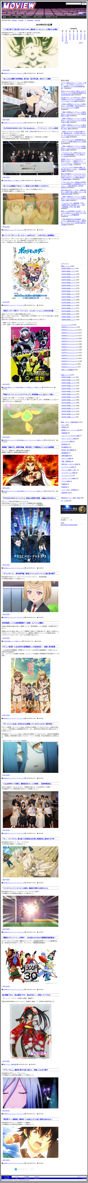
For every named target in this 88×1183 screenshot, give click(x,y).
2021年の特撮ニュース (68, 391)
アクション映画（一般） (69, 470)
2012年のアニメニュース (69, 367)
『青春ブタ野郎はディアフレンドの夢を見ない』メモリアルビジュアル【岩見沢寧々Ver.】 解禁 (73, 126)
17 (70, 37)
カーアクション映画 (67, 467)
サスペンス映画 (66, 458)
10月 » (81, 42)
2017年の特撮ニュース (68, 403)
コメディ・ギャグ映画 (68, 478)
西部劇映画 (64, 453)
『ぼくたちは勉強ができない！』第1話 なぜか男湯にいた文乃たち (25, 186)
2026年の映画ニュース (68, 268)
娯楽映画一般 (65, 492)
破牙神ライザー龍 (51, 17)
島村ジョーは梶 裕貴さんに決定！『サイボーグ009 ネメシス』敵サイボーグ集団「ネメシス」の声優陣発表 (73, 213)
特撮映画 (64, 433)
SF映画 (63, 427)
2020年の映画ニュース (68, 285)
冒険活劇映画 (65, 455)
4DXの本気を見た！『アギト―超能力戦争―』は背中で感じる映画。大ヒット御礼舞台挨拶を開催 (73, 192)
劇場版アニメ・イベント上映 (70, 430)
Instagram (30, 20)
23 (66, 39)
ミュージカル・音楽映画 (69, 490)
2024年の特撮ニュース (68, 383)
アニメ (11, 17)
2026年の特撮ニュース (68, 377)
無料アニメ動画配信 (67, 369)
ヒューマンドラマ (67, 475)
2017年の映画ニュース (68, 294)
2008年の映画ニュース (68, 319)
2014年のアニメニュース (69, 361)
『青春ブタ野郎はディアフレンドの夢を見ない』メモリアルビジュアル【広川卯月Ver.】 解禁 (73, 120)
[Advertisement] (16, 62)
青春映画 (64, 487)
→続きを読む (6, 119)
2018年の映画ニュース (68, 291)
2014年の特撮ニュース (68, 411)
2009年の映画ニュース (68, 317)
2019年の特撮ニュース (68, 397)
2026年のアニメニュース (69, 327)
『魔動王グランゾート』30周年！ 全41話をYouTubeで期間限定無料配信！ (29, 937)
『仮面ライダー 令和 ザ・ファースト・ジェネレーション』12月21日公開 (27, 311)
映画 (4, 17)
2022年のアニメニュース (69, 338)
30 (66, 40)
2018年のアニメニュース (69, 350)
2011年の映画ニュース (68, 311)
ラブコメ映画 (65, 481)
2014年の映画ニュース (68, 302)
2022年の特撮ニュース (68, 388)
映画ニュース (65, 266)
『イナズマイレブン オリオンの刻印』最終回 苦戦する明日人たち (25, 888)
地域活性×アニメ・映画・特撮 (70, 498)
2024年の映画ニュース (68, 274)
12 (77, 35)
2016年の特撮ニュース (68, 405)
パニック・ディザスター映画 (70, 436)
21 (84, 37)
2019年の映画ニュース (68, 288)
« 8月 (66, 42)
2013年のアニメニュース (69, 364)
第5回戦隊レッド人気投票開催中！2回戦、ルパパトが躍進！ (23, 623)
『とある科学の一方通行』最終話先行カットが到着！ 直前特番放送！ (27, 784)
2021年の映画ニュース (68, 282)
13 (81, 35)
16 (66, 37)
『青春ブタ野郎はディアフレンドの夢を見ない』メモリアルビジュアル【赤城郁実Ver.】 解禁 (73, 148)
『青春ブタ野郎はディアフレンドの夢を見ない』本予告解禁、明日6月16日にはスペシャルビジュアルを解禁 (73, 105)
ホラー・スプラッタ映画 (69, 438)
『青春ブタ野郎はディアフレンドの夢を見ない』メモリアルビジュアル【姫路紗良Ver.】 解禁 (73, 198)
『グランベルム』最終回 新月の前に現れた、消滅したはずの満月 (25, 1070)
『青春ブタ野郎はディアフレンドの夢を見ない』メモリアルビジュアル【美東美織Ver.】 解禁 (73, 113)
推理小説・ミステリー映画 (69, 464)
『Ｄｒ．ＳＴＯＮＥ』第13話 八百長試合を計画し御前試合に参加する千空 (28, 839)
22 (62, 39)
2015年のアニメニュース (69, 358)
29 (62, 40)
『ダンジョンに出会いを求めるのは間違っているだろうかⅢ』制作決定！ (28, 724)
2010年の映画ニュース (68, 314)
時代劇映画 (64, 447)
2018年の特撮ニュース (68, 400)
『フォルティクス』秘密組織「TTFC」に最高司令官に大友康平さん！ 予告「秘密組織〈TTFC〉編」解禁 (73, 205)
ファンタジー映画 (67, 441)
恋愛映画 (64, 484)
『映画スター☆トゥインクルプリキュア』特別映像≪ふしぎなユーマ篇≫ (28, 394)
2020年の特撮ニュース (68, 394)
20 (81, 37)
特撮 (17, 17)
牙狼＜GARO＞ (38, 17)
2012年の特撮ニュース (68, 417)
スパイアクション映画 (68, 473)
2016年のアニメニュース (69, 355)
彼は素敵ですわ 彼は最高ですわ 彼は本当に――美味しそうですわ (26, 995)
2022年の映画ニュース (68, 280)
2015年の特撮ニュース (68, 408)
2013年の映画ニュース (68, 305)
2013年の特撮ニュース (68, 414)
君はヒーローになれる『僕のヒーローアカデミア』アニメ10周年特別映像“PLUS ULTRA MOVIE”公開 (73, 93)
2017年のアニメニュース (69, 352)
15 (62, 37)
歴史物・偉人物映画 (67, 450)
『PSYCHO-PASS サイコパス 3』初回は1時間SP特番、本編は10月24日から (29, 498)
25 (73, 39)
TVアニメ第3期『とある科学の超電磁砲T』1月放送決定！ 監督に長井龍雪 (28, 647)
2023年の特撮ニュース (68, 385)
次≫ (32, 1169)
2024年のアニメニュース (69, 332)
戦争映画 (64, 444)
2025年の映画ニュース (68, 271)
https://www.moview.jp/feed (69, 525)
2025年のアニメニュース (69, 330)
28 (84, 39)
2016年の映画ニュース (68, 297)
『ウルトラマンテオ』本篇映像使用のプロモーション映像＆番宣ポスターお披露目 (73, 141)
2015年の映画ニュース (68, 299)
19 (77, 37)
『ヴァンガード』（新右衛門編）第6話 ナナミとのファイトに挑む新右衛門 (28, 573)
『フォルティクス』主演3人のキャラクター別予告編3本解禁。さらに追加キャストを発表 (73, 154)
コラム (63, 425)
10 (70, 35)
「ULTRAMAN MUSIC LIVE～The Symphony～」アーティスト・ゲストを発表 (30, 128)
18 (73, 37)
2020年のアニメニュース (69, 344)
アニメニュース (66, 325)
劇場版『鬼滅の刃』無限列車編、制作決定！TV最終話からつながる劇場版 (28, 447)
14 (84, 35)
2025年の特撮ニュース (68, 380)
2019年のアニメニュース (69, 347)
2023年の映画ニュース (68, 277)
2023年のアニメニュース (69, 335)
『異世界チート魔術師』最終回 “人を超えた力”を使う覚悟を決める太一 (27, 1119)
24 (70, 39)
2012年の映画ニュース (68, 308)
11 (73, 35)
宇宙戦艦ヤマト (26, 17)
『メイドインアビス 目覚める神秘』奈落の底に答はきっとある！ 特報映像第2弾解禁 (73, 169)
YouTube (37, 20)
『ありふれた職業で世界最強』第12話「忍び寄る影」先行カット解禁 (26, 79)
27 (81, 39)
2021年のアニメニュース (69, 341)
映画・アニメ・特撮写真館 (69, 422)
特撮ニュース (65, 375)
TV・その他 (64, 500)
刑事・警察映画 (66, 461)
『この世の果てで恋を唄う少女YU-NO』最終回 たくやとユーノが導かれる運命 (29, 29)
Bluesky (14, 20)
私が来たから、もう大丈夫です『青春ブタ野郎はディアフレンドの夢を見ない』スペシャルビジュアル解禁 (73, 99)
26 (77, 39)
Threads (20, 20)
